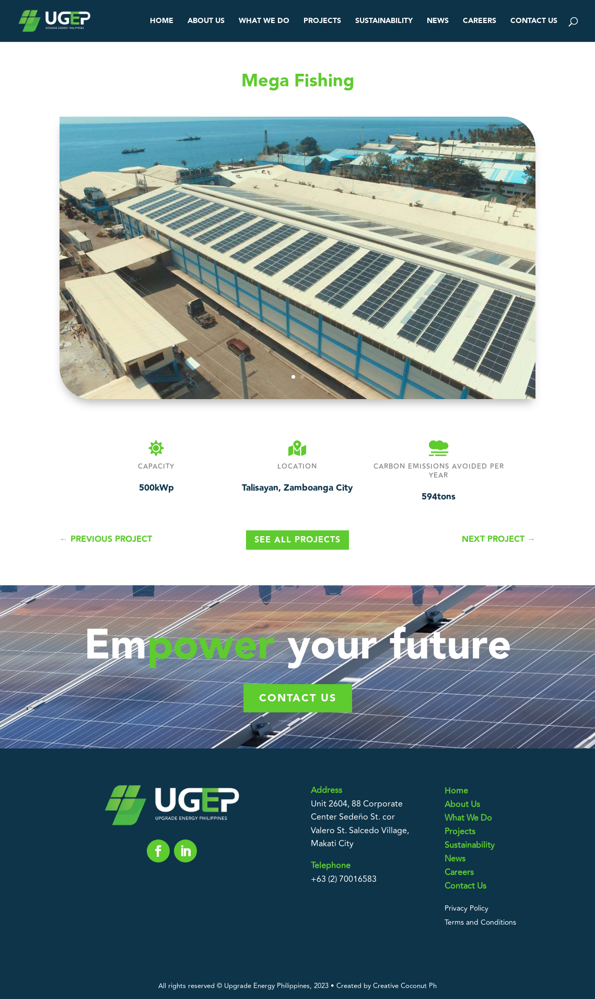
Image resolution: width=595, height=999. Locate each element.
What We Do (264, 22)
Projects (322, 22)
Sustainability (384, 22)
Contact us (297, 698)
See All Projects (297, 540)
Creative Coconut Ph (405, 986)
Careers (479, 22)
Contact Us (533, 22)
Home (161, 22)
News (438, 22)
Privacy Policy (466, 908)
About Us (206, 22)
